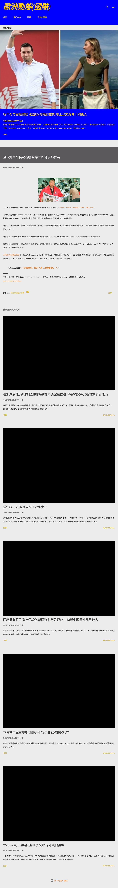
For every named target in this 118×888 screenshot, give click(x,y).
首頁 (5, 17)
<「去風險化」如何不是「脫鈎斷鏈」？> (39, 268)
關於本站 (17, 17)
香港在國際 (42, 17)
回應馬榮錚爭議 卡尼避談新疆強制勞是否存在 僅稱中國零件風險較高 (50, 620)
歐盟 (29, 17)
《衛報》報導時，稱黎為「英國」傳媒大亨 (76, 207)
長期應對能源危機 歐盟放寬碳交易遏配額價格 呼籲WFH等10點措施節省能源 (55, 394)
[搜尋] (107, 4)
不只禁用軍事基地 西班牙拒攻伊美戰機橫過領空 (36, 733)
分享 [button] (5, 134)
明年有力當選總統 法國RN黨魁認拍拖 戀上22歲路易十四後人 (45, 114)
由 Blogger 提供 (59, 880)
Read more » (109, 415)
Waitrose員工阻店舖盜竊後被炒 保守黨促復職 (33, 845)
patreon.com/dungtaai (12, 281)
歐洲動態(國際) (26, 6)
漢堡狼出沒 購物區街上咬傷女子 (25, 507)
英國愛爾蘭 (14, 293)
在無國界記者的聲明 (11, 255)
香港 (22, 293)
